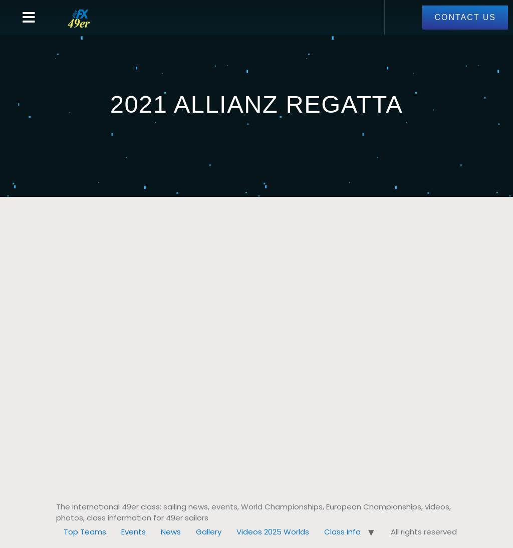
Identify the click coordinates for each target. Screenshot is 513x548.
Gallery (208, 531)
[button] (29, 17)
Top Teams (85, 531)
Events (133, 531)
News (171, 531)
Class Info (342, 531)
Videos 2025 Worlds (272, 531)
